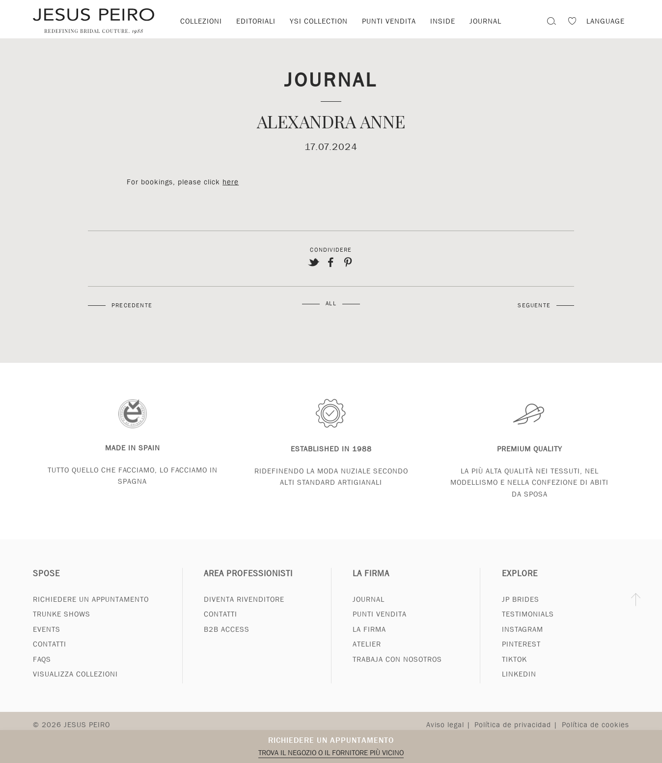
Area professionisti (248, 585)
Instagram (522, 641)
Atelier (367, 656)
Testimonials (528, 626)
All (331, 303)
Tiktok (514, 671)
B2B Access (226, 641)
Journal (330, 79)
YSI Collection (319, 21)
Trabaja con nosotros (397, 671)
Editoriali (256, 21)
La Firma (371, 585)
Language (605, 21)
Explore (520, 585)
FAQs (42, 671)
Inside (442, 21)
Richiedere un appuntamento (331, 740)
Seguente (534, 305)
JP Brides (520, 611)
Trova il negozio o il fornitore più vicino (331, 753)
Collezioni (201, 21)
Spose (46, 585)
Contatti (49, 656)
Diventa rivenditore (244, 611)
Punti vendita (389, 21)
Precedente (131, 305)
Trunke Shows (61, 626)
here (230, 182)
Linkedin (519, 686)
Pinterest (521, 656)
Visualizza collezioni (75, 686)
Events (46, 641)
